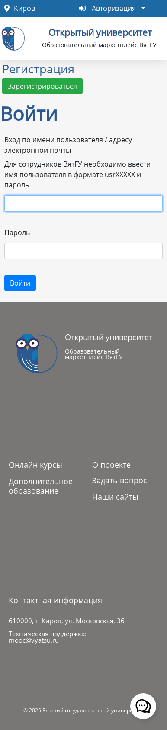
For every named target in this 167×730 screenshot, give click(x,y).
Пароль (17, 232)
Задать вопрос (119, 480)
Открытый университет (100, 31)
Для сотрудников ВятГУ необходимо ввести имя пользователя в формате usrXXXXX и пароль (77, 174)
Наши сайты (115, 497)
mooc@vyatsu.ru (34, 640)
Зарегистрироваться (42, 86)
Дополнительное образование (41, 486)
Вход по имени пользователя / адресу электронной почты (68, 145)
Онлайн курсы (35, 465)
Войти (20, 283)
